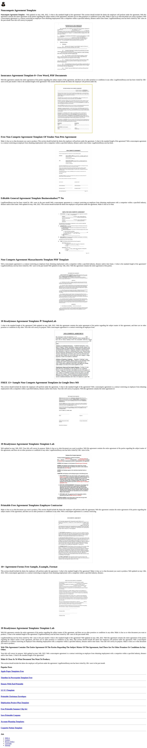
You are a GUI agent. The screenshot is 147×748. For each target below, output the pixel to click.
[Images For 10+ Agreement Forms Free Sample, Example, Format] (73, 538)
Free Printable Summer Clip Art (14, 709)
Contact (7, 740)
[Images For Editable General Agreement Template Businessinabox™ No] (73, 170)
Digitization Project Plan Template (15, 703)
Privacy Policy (9, 742)
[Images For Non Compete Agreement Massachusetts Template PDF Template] (73, 231)
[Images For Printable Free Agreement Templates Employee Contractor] (73, 477)
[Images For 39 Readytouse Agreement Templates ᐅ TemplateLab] (73, 293)
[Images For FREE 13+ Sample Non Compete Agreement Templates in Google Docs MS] (73, 354)
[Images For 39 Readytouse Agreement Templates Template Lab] (73, 416)
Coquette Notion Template (11, 728)
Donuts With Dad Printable (12, 684)
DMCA (7, 738)
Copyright (8, 743)
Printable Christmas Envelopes (13, 696)
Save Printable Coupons (10, 715)
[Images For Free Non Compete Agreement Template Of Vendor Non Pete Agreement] (73, 108)
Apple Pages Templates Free (12, 671)
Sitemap (7, 745)
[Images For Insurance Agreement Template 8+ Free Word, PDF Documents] (73, 47)
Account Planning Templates (12, 722)
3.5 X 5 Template (7, 690)
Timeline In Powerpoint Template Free (16, 678)
